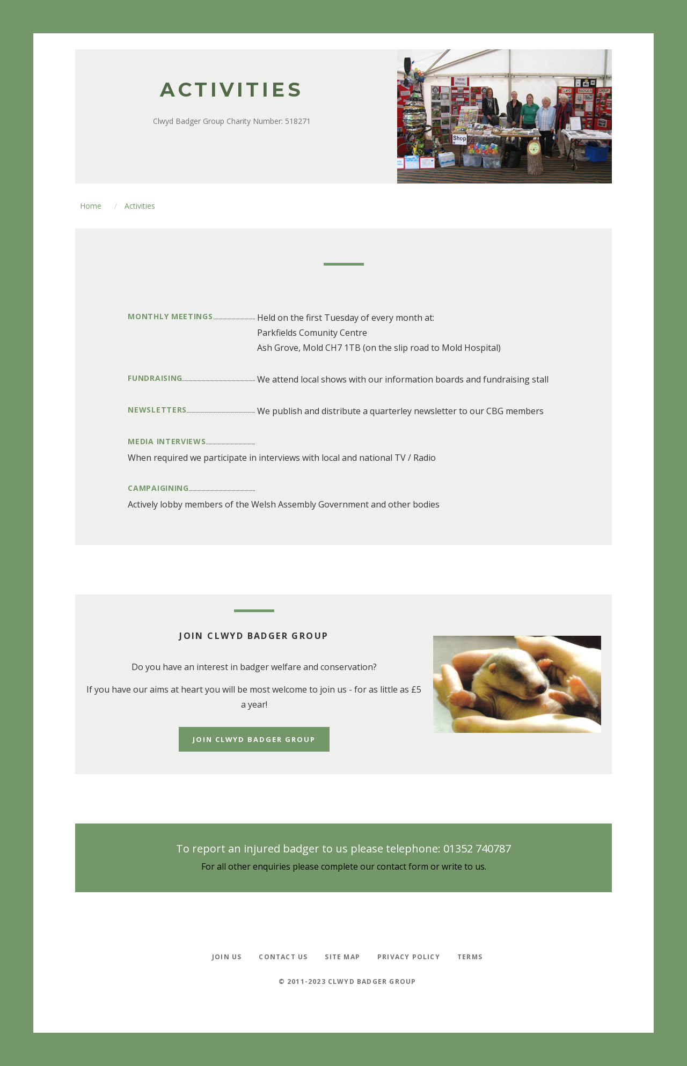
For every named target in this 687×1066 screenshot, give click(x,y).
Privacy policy (408, 956)
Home (90, 206)
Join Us (227, 956)
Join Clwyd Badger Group (254, 739)
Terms (470, 956)
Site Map (342, 956)
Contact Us (283, 956)
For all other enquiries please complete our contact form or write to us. (343, 866)
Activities (140, 206)
